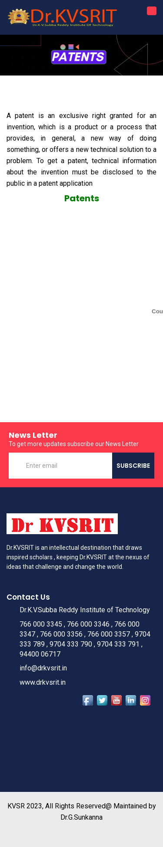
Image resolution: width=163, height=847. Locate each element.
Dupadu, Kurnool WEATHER (81, 742)
